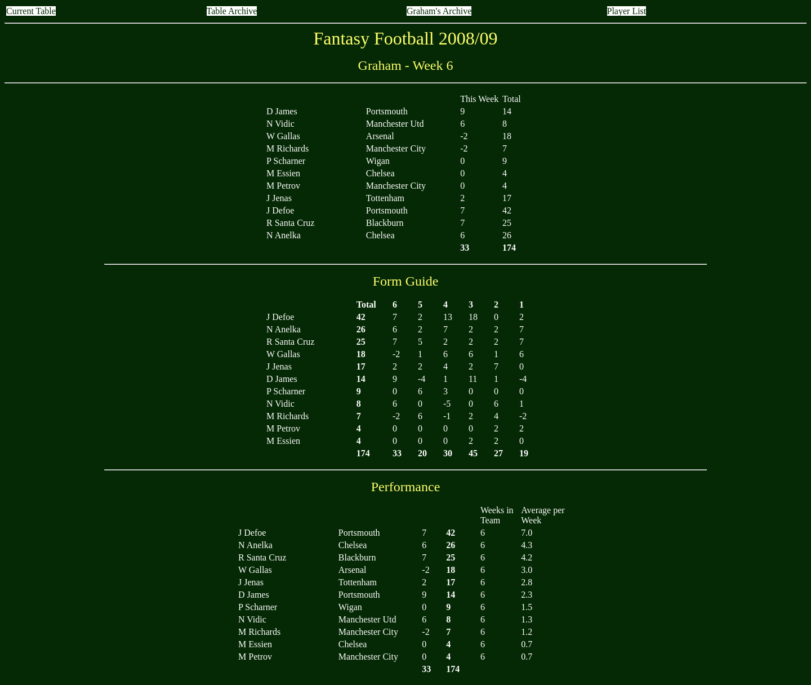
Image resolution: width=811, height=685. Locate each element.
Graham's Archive (439, 11)
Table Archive (232, 11)
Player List (627, 11)
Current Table (31, 11)
